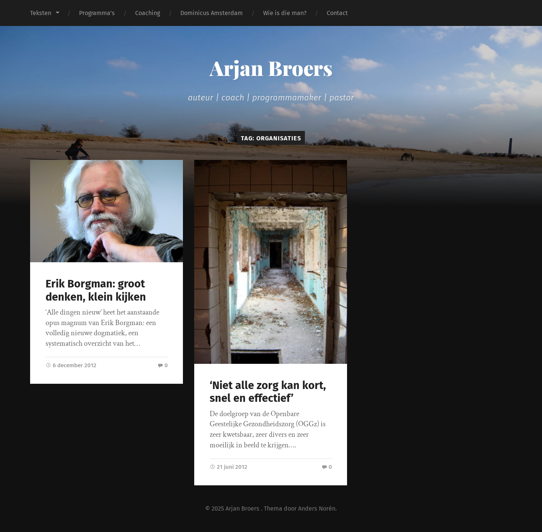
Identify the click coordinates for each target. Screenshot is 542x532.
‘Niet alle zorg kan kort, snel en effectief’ (268, 392)
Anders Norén (316, 508)
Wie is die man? (284, 13)
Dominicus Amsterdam (211, 13)
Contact (337, 13)
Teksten (40, 13)
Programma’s (97, 13)
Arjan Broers (271, 67)
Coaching (147, 13)
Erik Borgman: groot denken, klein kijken (96, 290)
